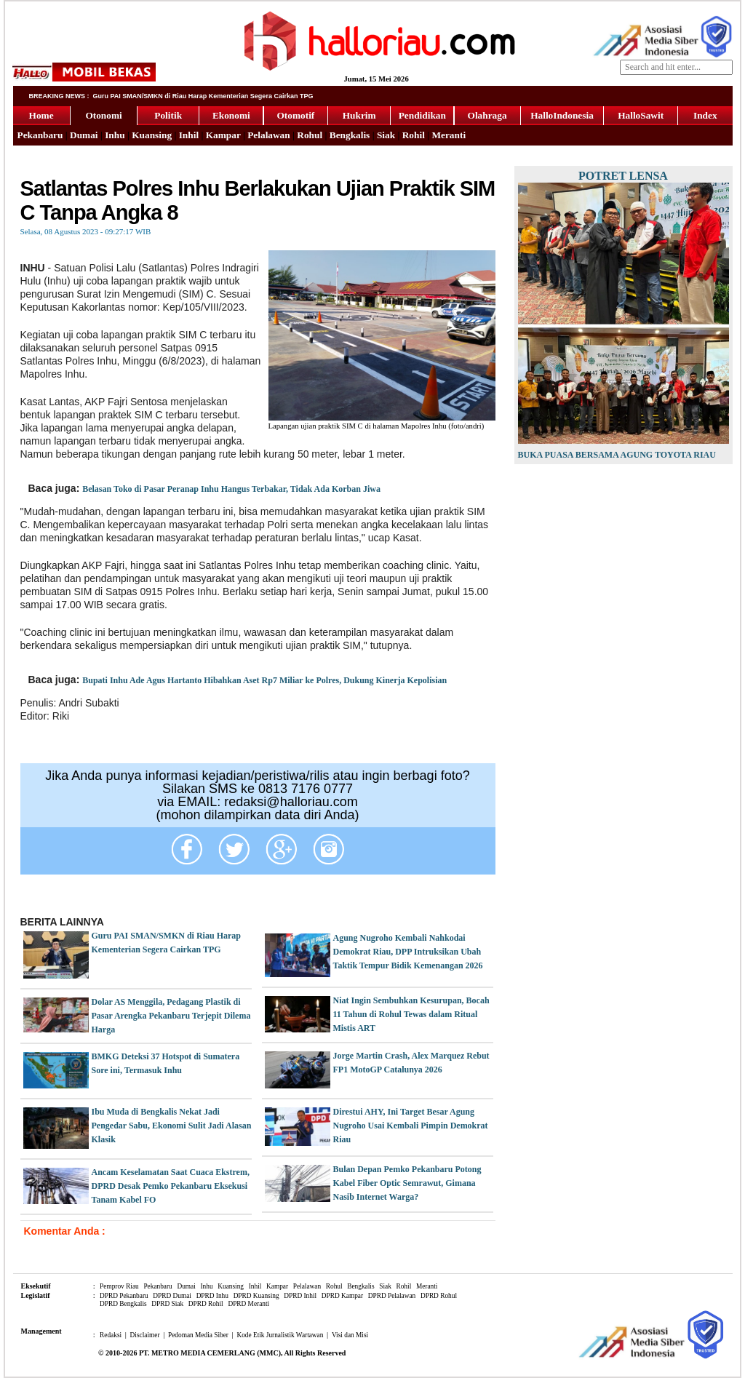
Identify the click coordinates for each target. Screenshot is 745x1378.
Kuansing (152, 135)
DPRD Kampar (342, 1295)
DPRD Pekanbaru (124, 1295)
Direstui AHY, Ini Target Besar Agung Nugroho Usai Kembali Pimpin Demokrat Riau (410, 1125)
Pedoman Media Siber (198, 1335)
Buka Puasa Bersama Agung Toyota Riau (617, 455)
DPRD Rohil (205, 1303)
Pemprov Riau (119, 1286)
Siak (386, 135)
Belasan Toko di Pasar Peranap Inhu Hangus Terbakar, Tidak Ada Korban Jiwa (231, 489)
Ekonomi (231, 115)
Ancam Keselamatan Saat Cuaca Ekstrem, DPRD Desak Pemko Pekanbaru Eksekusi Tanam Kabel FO (171, 1186)
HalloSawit (641, 115)
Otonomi (103, 115)
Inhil (189, 135)
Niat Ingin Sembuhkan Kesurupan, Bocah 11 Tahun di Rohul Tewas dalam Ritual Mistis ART (411, 1014)
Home (41, 115)
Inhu (114, 135)
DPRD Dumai (172, 1295)
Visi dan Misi (350, 1335)
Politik (168, 115)
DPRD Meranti (248, 1303)
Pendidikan (422, 115)
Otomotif (295, 115)
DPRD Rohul (439, 1295)
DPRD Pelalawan (392, 1295)
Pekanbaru (40, 135)
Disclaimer (145, 1335)
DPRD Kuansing (256, 1295)
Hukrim (359, 115)
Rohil (413, 135)
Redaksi (110, 1335)
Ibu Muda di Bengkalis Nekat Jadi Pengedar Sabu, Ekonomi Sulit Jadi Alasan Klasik (172, 1125)
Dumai (84, 135)
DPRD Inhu (212, 1295)
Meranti (448, 135)
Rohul (309, 135)
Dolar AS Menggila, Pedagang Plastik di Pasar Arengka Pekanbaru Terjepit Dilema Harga (171, 1016)
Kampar (223, 135)
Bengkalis (350, 135)
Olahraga (487, 115)
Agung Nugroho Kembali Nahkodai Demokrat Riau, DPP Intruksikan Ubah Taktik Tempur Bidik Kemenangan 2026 (408, 952)
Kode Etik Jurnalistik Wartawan (279, 1335)
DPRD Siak (167, 1303)
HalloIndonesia (562, 115)
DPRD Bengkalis (123, 1303)
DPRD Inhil (300, 1295)
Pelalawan (268, 135)
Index (705, 115)
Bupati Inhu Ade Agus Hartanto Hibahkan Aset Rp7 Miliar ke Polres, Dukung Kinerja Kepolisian (264, 680)
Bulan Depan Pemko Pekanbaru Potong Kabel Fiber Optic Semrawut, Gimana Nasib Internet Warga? (407, 1183)
